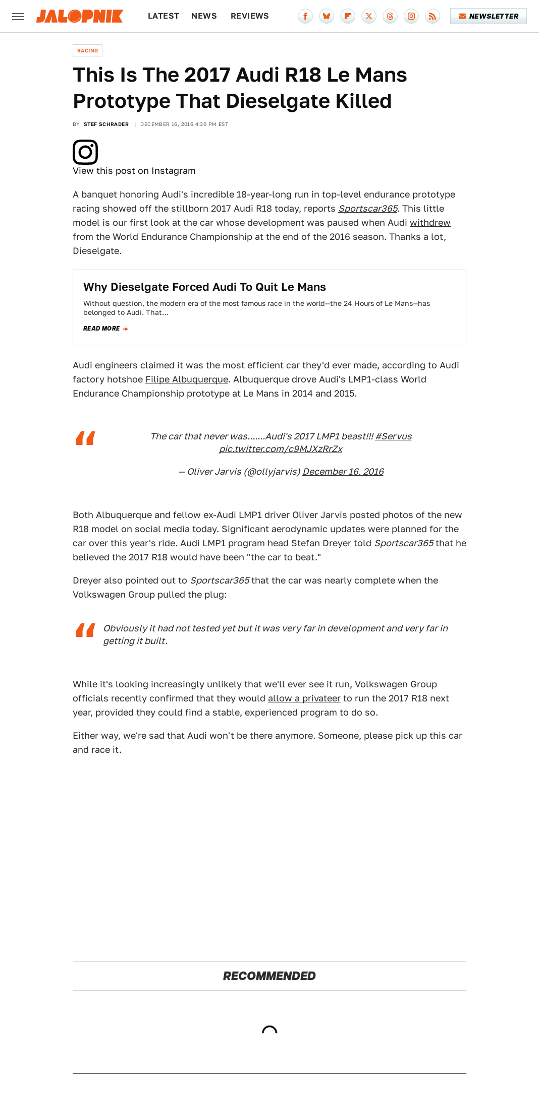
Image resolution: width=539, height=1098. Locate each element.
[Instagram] (411, 16)
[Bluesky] (326, 16)
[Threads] (390, 16)
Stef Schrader (106, 124)
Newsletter (489, 16)
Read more (101, 328)
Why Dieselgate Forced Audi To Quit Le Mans (204, 286)
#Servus (393, 436)
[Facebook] (305, 16)
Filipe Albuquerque (186, 379)
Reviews (250, 16)
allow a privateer (304, 698)
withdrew (430, 222)
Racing (87, 50)
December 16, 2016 (343, 471)
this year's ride (143, 543)
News (204, 16)
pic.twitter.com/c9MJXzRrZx (280, 448)
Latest (163, 16)
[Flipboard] (347, 16)
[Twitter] (368, 16)
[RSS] (432, 16)
